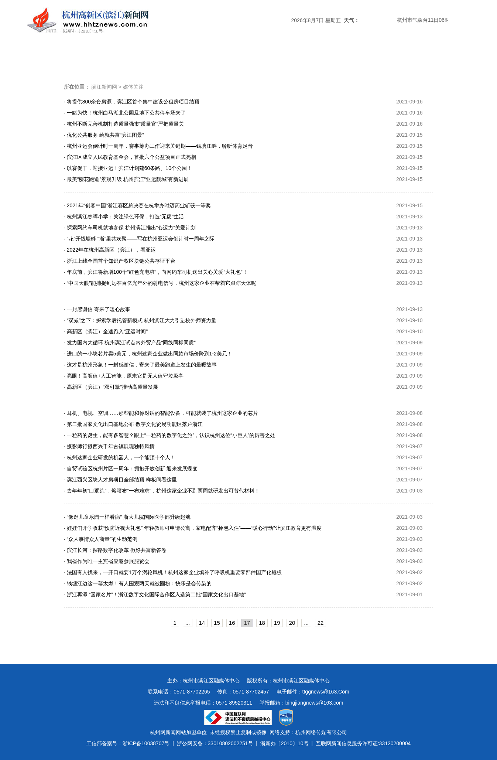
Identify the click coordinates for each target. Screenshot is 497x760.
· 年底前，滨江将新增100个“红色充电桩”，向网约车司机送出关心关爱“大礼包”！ (156, 272)
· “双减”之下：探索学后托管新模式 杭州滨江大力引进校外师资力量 (140, 320)
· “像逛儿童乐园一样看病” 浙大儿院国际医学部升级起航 (127, 517)
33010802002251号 (230, 743)
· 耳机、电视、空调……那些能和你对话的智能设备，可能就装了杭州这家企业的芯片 (161, 413)
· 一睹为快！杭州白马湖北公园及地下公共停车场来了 (125, 113)
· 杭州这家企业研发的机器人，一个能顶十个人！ (119, 457)
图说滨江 (408, 57)
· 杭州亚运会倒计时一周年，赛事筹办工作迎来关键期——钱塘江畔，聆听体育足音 (158, 146)
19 (277, 623)
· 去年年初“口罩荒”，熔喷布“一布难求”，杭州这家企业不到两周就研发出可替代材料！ (162, 491)
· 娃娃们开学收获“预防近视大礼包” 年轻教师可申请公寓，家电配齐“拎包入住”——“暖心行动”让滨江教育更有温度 (193, 528)
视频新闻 (368, 57)
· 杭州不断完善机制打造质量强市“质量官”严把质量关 (124, 124)
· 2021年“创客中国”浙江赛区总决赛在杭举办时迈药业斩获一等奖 (137, 205)
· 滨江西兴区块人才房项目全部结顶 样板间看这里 (120, 480)
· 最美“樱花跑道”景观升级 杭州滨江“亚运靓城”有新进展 (126, 179)
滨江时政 (129, 57)
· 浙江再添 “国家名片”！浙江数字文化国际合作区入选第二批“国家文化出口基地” (155, 594)
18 (262, 623)
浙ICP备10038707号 (146, 743)
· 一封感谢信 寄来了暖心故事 (97, 309)
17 (247, 623)
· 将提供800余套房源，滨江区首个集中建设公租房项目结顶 (131, 102)
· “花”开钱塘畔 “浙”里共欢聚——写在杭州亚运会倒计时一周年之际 (139, 239)
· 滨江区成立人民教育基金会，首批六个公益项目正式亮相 (130, 157)
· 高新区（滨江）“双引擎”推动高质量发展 (111, 387)
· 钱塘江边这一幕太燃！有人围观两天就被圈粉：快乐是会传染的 (138, 583)
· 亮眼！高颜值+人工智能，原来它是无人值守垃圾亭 (124, 376)
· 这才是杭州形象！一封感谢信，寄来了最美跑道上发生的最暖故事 (140, 365)
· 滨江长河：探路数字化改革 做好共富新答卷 (115, 550)
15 (217, 623)
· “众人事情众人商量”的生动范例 (100, 539)
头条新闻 (89, 57)
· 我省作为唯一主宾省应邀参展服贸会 (107, 561)
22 (321, 623)
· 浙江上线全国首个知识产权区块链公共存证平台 (119, 261)
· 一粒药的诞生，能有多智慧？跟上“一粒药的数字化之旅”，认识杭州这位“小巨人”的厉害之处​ (169, 435)
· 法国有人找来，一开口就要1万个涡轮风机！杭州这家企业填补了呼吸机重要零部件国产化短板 (173, 572)
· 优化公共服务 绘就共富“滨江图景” (104, 135)
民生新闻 (288, 57)
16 (232, 623)
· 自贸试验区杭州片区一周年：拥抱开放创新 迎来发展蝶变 (131, 468)
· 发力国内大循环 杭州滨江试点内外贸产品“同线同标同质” (130, 342)
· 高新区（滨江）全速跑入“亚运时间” (106, 331)
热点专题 (208, 57)
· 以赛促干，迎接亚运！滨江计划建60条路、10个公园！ (128, 168)
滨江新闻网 (104, 87)
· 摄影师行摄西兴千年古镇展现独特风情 (109, 446)
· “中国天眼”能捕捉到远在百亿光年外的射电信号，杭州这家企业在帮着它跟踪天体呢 (160, 283)
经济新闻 (248, 57)
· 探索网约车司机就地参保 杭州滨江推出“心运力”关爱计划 (130, 228)
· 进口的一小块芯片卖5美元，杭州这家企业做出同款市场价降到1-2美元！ (148, 354)
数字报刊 (328, 57)
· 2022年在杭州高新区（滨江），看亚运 (110, 250)
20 (292, 623)
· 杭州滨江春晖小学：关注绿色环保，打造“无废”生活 (124, 216)
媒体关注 (169, 57)
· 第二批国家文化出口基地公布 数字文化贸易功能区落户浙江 (133, 424)
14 (202, 623)
